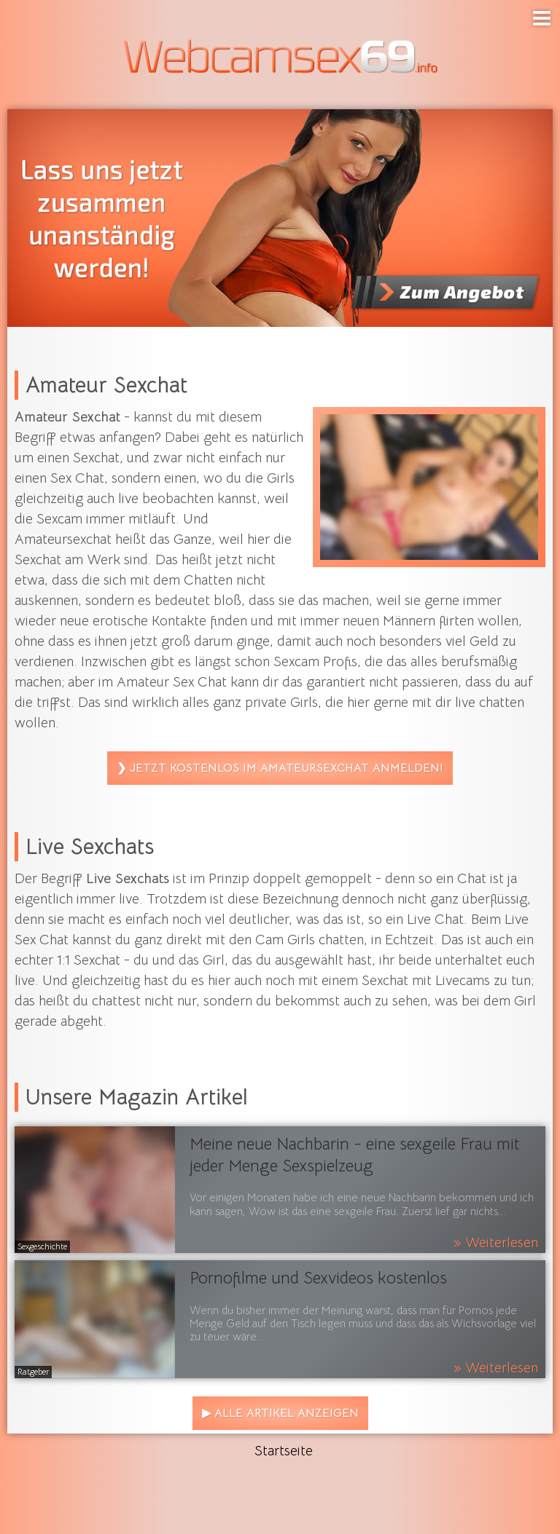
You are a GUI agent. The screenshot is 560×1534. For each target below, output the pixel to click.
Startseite (283, 1451)
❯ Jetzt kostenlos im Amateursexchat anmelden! (280, 768)
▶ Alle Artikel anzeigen (280, 1413)
